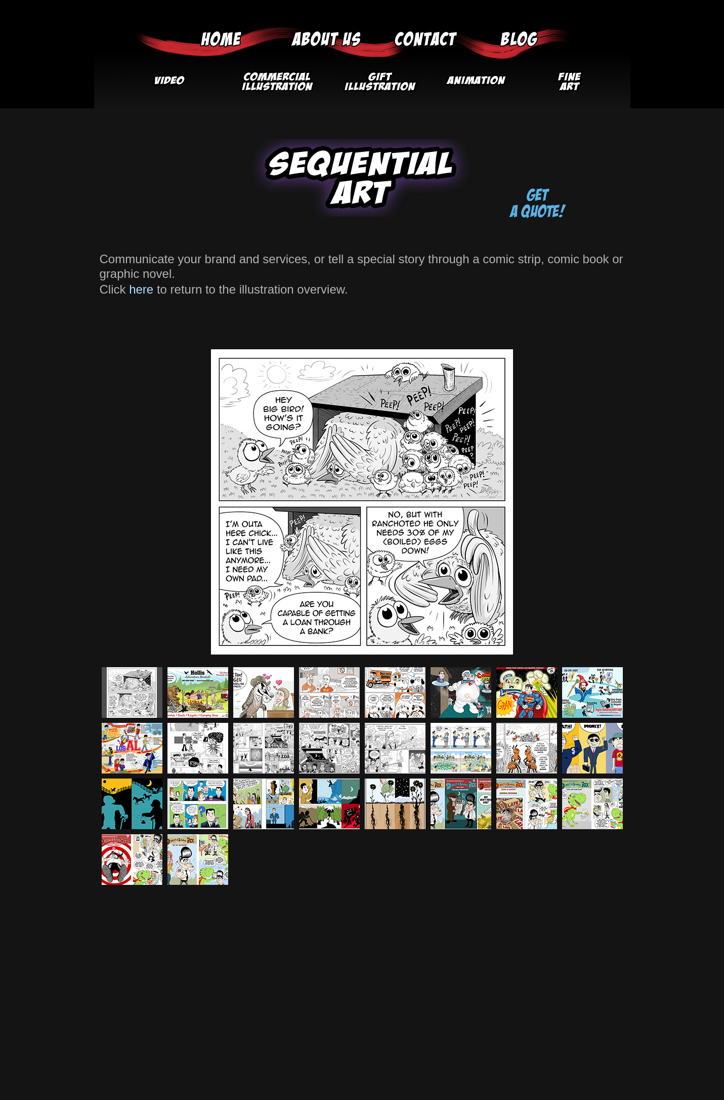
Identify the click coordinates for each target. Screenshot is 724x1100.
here (141, 289)
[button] (276, 85)
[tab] (132, 692)
